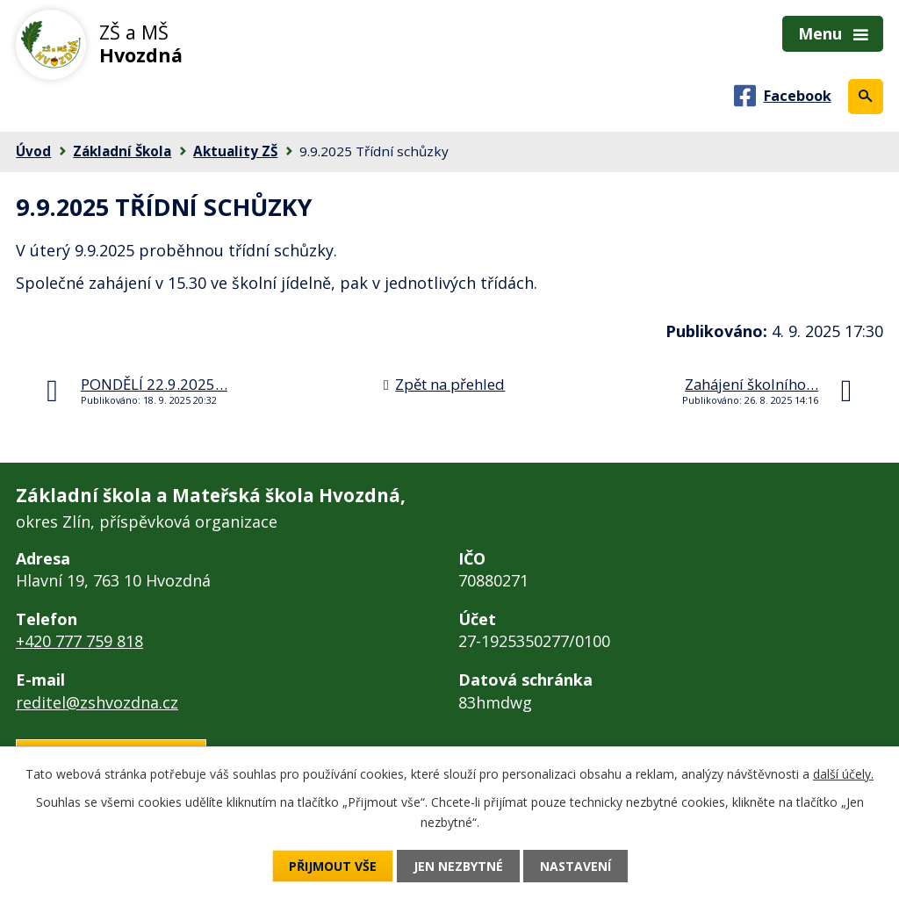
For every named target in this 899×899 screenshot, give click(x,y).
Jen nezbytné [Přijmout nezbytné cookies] (458, 866)
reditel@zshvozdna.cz (97, 702)
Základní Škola (122, 151)
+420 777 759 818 (79, 640)
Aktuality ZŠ (235, 151)
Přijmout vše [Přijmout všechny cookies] (333, 866)
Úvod (33, 151)
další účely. (843, 774)
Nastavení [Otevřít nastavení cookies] (575, 866)
